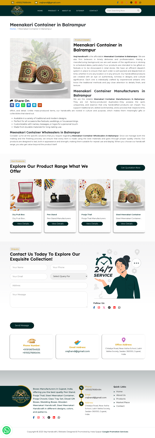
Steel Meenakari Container (128, 214)
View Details (23, 224)
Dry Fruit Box (18, 214)
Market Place (123, 402)
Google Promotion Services (115, 432)
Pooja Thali (86, 214)
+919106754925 (31, 349)
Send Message (22, 325)
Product (52, 11)
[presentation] (28, 315)
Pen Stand (52, 214)
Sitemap (80, 11)
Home (40, 11)
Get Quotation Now (130, 168)
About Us (66, 11)
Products (121, 399)
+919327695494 (23, 2)
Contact (93, 11)
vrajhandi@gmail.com (50, 2)
